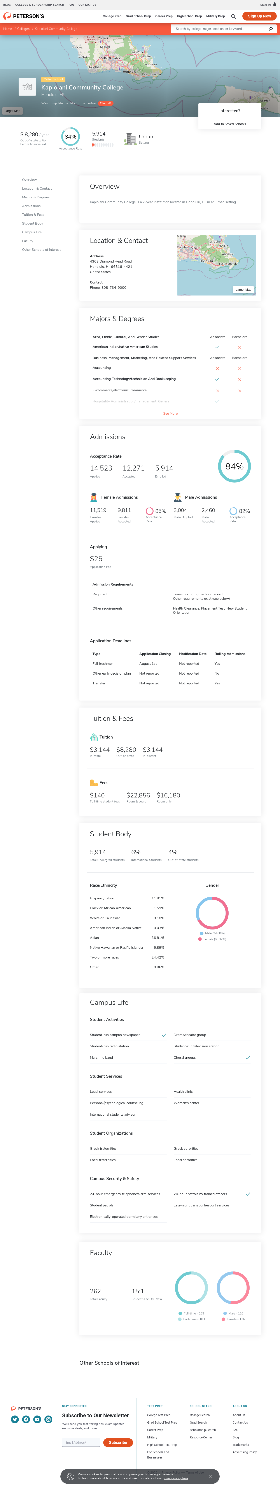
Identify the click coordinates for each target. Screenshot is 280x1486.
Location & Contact (37, 188)
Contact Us (240, 1422)
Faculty (27, 241)
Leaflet (227, 37)
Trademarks (241, 1444)
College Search (200, 1415)
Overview (29, 179)
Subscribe (118, 1442)
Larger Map (12, 111)
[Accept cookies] (208, 1476)
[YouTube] (37, 1419)
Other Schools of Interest (41, 249)
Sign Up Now (259, 16)
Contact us (87, 4)
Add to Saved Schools (230, 124)
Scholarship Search (203, 1430)
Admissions (31, 206)
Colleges (23, 29)
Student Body (32, 223)
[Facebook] (26, 1419)
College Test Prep (158, 1415)
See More (170, 413)
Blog (7, 4)
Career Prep (164, 16)
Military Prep (215, 16)
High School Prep (189, 16)
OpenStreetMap (250, 37)
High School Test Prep (162, 1444)
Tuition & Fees (33, 214)
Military (152, 1437)
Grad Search (198, 1422)
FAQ (71, 4)
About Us (239, 1415)
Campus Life (32, 232)
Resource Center (201, 1437)
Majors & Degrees (36, 197)
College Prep (112, 16)
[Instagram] (48, 1419)
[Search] (233, 16)
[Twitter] (15, 1419)
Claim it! (105, 103)
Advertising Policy (245, 1452)
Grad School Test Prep (162, 1422)
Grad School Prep (138, 16)
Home (7, 29)
